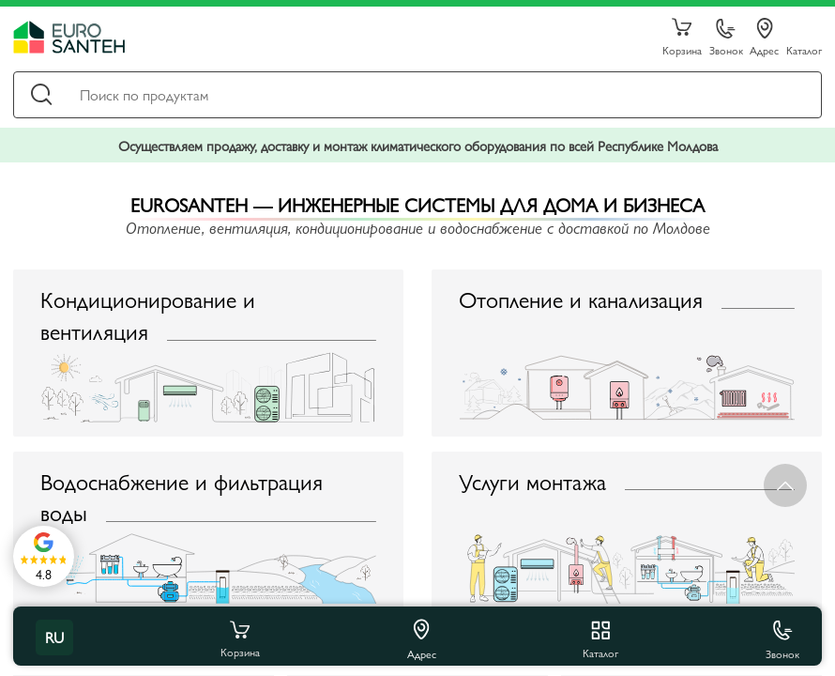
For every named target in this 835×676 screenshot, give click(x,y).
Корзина (682, 37)
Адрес (764, 37)
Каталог (804, 49)
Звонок (726, 38)
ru (54, 637)
